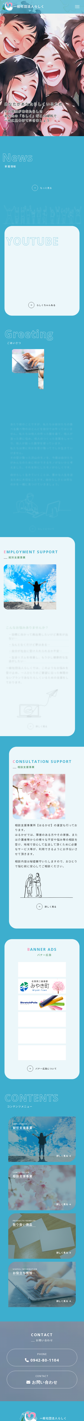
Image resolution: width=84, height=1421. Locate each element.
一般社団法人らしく (23, 6)
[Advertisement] (42, 969)
